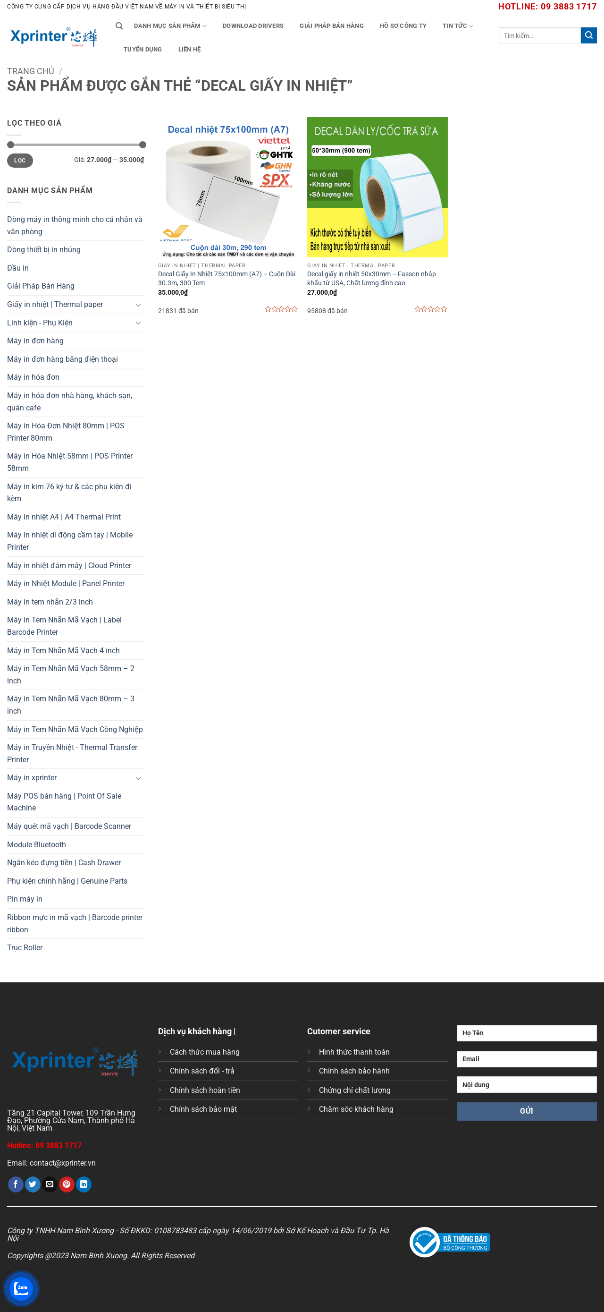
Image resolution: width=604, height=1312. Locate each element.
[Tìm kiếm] (119, 26)
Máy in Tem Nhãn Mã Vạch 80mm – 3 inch (70, 705)
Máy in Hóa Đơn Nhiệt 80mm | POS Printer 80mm (66, 432)
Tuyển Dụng (143, 49)
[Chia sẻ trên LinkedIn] (84, 1184)
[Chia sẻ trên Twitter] (33, 1184)
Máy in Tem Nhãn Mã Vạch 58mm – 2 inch (70, 674)
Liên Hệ (189, 49)
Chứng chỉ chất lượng (355, 1090)
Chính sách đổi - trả (202, 1070)
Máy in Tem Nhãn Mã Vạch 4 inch (63, 650)
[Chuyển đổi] (138, 304)
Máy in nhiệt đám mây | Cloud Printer (69, 565)
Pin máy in (24, 899)
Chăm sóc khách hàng (356, 1109)
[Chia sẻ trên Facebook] (16, 1184)
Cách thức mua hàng (205, 1052)
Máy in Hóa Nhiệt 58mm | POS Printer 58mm (70, 462)
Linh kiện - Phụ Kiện (40, 322)
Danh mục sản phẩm (170, 26)
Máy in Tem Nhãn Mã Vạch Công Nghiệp (75, 729)
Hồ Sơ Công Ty (403, 25)
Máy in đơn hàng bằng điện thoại (62, 359)
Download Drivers (253, 25)
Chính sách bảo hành (354, 1070)
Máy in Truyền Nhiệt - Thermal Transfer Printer (72, 753)
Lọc (19, 160)
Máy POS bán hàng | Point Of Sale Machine (64, 802)
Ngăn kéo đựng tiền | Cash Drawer (64, 862)
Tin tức (458, 26)
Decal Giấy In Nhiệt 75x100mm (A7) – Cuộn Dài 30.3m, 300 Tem (226, 278)
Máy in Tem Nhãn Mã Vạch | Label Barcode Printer (64, 626)
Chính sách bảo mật (203, 1109)
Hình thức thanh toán (354, 1052)
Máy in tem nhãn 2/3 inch (50, 601)
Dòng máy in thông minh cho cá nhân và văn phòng (75, 225)
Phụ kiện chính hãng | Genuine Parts (67, 881)
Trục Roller (24, 947)
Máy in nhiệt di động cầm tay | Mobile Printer (70, 541)
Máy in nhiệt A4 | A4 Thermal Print (64, 516)
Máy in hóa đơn (33, 377)
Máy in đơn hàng (35, 340)
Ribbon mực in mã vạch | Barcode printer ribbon (75, 923)
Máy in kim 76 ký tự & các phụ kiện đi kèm (69, 492)
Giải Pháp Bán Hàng (332, 25)
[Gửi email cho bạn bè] (50, 1184)
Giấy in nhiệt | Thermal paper (55, 304)
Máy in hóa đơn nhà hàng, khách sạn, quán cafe (69, 401)
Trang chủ (30, 71)
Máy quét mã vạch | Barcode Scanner (69, 826)
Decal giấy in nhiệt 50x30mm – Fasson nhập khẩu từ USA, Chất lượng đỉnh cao (371, 278)
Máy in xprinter (32, 777)
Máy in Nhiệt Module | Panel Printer (66, 583)
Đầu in (18, 268)
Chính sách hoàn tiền (205, 1090)
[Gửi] (589, 35)
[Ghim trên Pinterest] (67, 1184)
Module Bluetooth (36, 844)
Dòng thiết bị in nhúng (44, 249)
